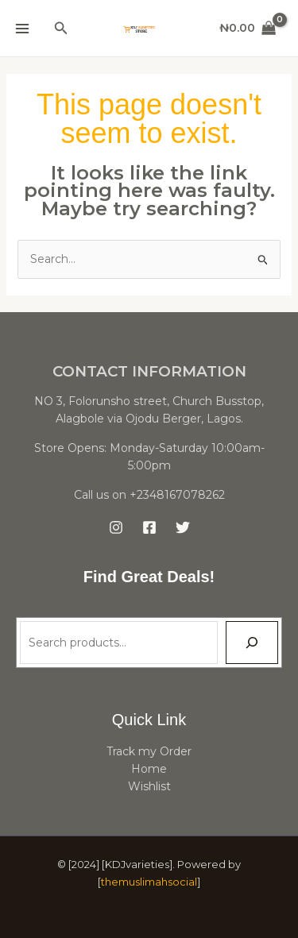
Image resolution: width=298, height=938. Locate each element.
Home (149, 769)
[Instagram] (116, 527)
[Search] (252, 642)
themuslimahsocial (149, 881)
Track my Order (149, 751)
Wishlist (149, 786)
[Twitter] (183, 527)
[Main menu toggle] (22, 28)
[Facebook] (149, 527)
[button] (61, 28)
